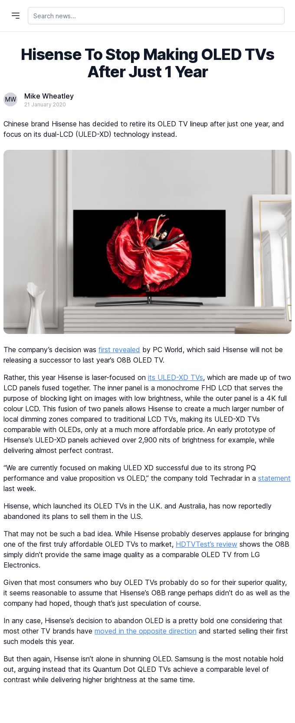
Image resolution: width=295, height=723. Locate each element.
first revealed (119, 349)
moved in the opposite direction (146, 631)
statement (274, 478)
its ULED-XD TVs (175, 377)
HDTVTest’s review (206, 544)
